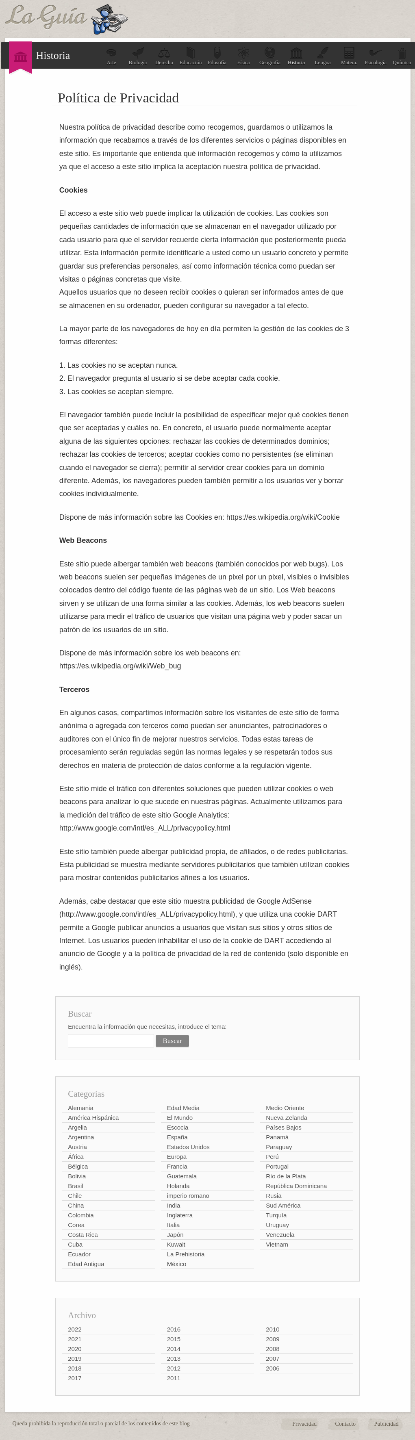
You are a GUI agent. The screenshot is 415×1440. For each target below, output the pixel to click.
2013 (173, 1358)
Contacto (345, 1424)
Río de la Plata (286, 1176)
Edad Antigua (86, 1263)
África (75, 1156)
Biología (138, 55)
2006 (272, 1368)
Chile (75, 1195)
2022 (74, 1329)
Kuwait (176, 1244)
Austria (77, 1146)
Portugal (277, 1166)
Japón (175, 1234)
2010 (272, 1329)
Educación (191, 55)
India (173, 1205)
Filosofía (217, 55)
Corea (76, 1224)
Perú (272, 1156)
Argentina (81, 1137)
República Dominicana (296, 1185)
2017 (74, 1378)
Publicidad (386, 1424)
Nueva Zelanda (286, 1117)
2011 (173, 1378)
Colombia (80, 1215)
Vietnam (277, 1244)
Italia (173, 1224)
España (177, 1137)
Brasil (75, 1185)
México (177, 1263)
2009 (272, 1339)
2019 (74, 1358)
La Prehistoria (186, 1254)
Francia (177, 1166)
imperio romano (188, 1195)
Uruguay (277, 1224)
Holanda (178, 1185)
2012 (173, 1368)
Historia (296, 55)
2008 (272, 1348)
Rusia (273, 1195)
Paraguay (279, 1146)
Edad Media (183, 1107)
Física (243, 55)
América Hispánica (93, 1117)
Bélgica (78, 1166)
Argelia (77, 1127)
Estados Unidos (188, 1146)
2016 (173, 1329)
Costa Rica (83, 1234)
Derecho (164, 55)
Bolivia (77, 1176)
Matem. (349, 55)
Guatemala (182, 1176)
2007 (272, 1358)
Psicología (376, 55)
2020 (74, 1348)
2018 (74, 1368)
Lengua (323, 55)
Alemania (80, 1107)
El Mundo (180, 1117)
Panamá (277, 1137)
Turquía (276, 1215)
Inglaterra (180, 1215)
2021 (74, 1339)
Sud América (283, 1205)
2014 (173, 1348)
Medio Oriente (285, 1107)
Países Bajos (284, 1127)
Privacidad (304, 1424)
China (76, 1205)
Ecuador (79, 1254)
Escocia (178, 1127)
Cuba (75, 1244)
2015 (173, 1339)
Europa (177, 1156)
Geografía (269, 55)
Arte (111, 55)
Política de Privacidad (118, 97)
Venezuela (280, 1234)
